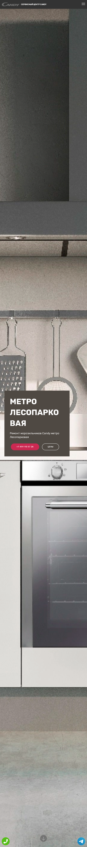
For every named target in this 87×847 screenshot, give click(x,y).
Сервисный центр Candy (33, 4)
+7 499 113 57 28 (25, 447)
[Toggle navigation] (83, 4)
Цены (50, 447)
